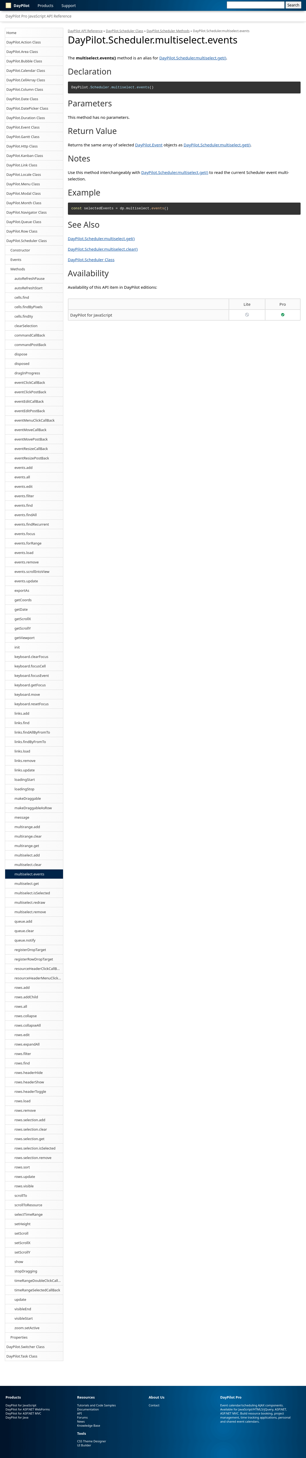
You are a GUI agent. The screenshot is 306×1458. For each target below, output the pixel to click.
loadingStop (25, 789)
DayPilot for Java (17, 1417)
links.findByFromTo (30, 741)
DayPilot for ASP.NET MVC (23, 1413)
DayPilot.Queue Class (23, 221)
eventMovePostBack (31, 439)
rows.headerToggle (30, 1091)
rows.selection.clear (31, 1129)
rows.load (23, 1100)
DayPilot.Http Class (22, 146)
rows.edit (22, 1034)
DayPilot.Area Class (22, 51)
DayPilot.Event (148, 144)
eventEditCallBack (29, 401)
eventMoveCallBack (31, 429)
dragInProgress (27, 373)
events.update (26, 581)
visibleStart (24, 1318)
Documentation (88, 1409)
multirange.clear (28, 836)
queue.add (23, 921)
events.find (24, 505)
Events (16, 259)
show (19, 1261)
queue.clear (24, 930)
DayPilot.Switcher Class (25, 1346)
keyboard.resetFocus (32, 703)
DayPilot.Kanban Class (24, 155)
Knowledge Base (88, 1425)
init (17, 647)
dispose (21, 354)
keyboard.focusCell (30, 666)
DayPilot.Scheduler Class (26, 240)
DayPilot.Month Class (23, 202)
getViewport (25, 637)
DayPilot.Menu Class (23, 184)
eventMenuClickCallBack (35, 420)
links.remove (25, 760)
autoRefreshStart (29, 287)
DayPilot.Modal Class (23, 193)
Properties (19, 1337)
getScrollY (23, 628)
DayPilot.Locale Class (23, 174)
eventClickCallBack (30, 382)
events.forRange (28, 543)
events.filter (24, 495)
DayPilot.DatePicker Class (27, 108)
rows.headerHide (29, 1072)
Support (68, 5)
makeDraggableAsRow (33, 807)
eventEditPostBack (30, 410)
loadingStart (25, 779)
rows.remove (25, 1110)
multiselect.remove (30, 911)
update (20, 1299)
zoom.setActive (27, 1327)
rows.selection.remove (33, 1157)
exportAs (22, 590)
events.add (24, 467)
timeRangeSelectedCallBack (37, 1290)
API (79, 1413)
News (81, 1421)
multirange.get (27, 845)
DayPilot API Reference (85, 31)
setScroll (21, 1233)
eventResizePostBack (32, 458)
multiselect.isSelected (32, 893)
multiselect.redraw (30, 902)
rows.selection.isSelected (35, 1148)
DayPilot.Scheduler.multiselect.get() (192, 58)
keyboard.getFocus (30, 685)
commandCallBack (30, 335)
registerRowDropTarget (34, 959)
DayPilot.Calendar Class (25, 70)
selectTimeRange (29, 1214)
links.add (22, 713)
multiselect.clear (28, 864)
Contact (154, 1405)
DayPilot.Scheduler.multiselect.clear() (103, 249)
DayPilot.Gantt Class (23, 136)
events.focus (25, 533)
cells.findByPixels (29, 306)
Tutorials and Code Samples (96, 1405)
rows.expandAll (27, 1044)
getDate (21, 609)
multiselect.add (27, 855)
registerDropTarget (30, 949)
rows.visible (24, 1186)
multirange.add (27, 826)
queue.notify (25, 940)
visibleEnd (23, 1308)
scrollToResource (28, 1204)
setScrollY (23, 1252)
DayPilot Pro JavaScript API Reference (39, 16)
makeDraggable (28, 798)
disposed (22, 363)
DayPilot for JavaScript (91, 315)
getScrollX (23, 618)
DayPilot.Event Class (23, 127)
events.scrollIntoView (32, 571)
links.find (22, 722)
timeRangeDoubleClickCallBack (39, 1280)
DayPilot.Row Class (22, 231)
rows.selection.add (30, 1119)
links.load (22, 751)
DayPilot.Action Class (23, 42)
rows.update (25, 1176)
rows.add (22, 987)
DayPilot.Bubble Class (24, 61)
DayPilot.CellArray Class (25, 80)
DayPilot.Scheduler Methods (168, 31)
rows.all (21, 1006)
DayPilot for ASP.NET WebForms (28, 1409)
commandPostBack (30, 344)
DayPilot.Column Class (24, 89)
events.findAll (26, 514)
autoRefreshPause (30, 278)
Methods (18, 269)
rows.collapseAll (28, 1025)
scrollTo (21, 1195)
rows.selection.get (30, 1138)
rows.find (22, 1063)
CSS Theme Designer (91, 1441)
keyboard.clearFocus (31, 656)
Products (45, 5)
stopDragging (26, 1271)
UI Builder (84, 1445)
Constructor (20, 250)
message (22, 817)
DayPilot (18, 5)
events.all (22, 477)
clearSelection (26, 325)
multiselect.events (29, 874)
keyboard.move (27, 694)
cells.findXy (24, 316)
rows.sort (22, 1167)
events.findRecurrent (32, 524)
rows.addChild (26, 997)
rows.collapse (26, 1015)
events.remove (27, 562)
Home (11, 32)
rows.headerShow (29, 1082)
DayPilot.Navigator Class (26, 212)
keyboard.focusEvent (32, 675)
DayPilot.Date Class (22, 98)
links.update (25, 770)
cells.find (22, 297)
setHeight (23, 1223)
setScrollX (23, 1242)
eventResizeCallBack (31, 448)
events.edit (24, 486)
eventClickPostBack (30, 391)
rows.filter (23, 1053)
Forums (82, 1417)
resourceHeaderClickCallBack (38, 968)
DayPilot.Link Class (21, 165)
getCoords (23, 599)
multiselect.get (27, 883)
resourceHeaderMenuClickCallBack (39, 978)
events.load (24, 552)
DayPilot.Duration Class (25, 117)
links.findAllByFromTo (32, 732)
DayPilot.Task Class (21, 1356)
